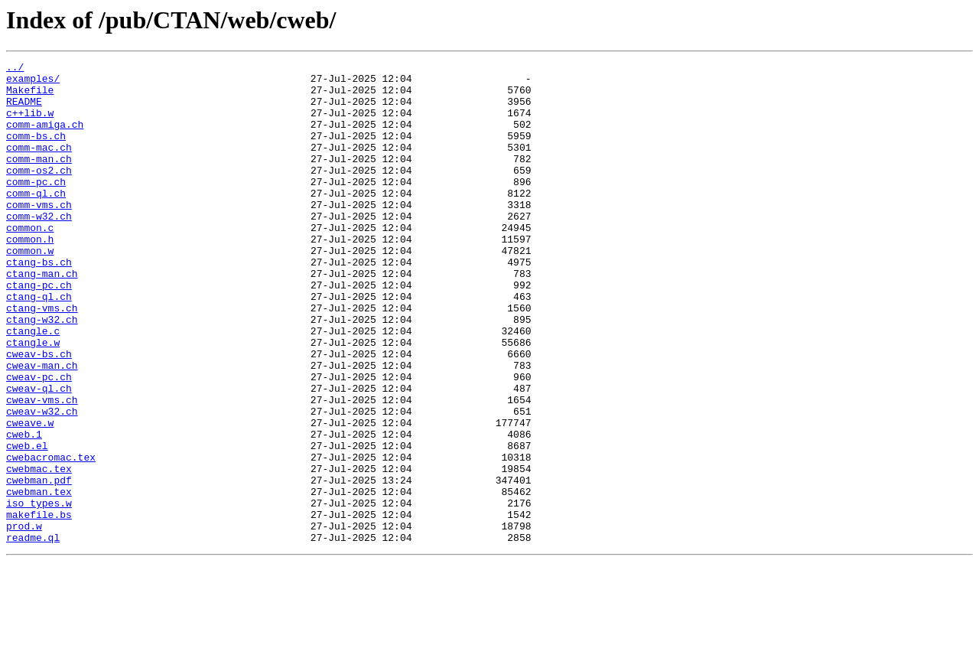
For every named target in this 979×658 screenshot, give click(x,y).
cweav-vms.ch (42, 468)
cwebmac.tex (39, 551)
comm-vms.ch (39, 234)
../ (15, 69)
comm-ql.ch (36, 220)
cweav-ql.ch (39, 454)
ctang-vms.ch (42, 358)
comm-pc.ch (36, 206)
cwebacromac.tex (51, 537)
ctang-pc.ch (39, 330)
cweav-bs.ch (39, 413)
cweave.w (30, 496)
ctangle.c (33, 386)
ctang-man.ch (42, 317)
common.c (30, 262)
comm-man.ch (39, 179)
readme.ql (33, 633)
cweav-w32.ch (42, 482)
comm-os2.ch (39, 193)
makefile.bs (39, 606)
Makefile (30, 96)
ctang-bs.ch (39, 303)
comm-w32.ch (39, 248)
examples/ (33, 83)
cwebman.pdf (39, 565)
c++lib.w (30, 124)
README (24, 110)
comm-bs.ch (36, 151)
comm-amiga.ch (44, 138)
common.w (30, 289)
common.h (30, 275)
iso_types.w (39, 592)
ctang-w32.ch (42, 372)
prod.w (24, 620)
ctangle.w (33, 399)
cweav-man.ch (42, 427)
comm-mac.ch (39, 165)
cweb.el (27, 523)
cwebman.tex (39, 578)
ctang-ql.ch (39, 344)
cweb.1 (24, 509)
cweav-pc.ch (39, 441)
